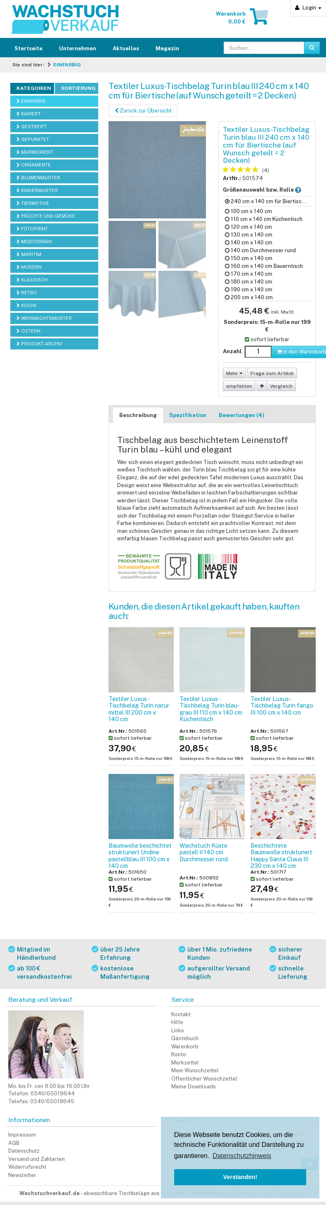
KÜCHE (27, 305)
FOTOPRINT (32, 228)
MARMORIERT (35, 152)
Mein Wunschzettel (195, 1070)
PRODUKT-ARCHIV (39, 343)
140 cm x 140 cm (248, 242)
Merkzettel (185, 1063)
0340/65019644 (53, 1093)
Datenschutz (24, 1151)
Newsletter (22, 1175)
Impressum (22, 1135)
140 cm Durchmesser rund (260, 250)
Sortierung (78, 88)
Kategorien (34, 88)
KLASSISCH (32, 279)
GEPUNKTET (33, 139)
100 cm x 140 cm (248, 211)
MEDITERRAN (34, 241)
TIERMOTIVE (33, 203)
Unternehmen (77, 48)
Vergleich (281, 386)
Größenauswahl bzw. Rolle (267, 189)
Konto (178, 1054)
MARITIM (29, 254)
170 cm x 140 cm (248, 274)
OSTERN (28, 330)
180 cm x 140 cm (248, 282)
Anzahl (232, 351)
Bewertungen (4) (242, 415)
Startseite (28, 48)
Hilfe (177, 1022)
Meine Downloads (193, 1086)
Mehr (234, 373)
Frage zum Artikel (272, 373)
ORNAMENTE (34, 164)
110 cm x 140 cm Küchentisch (263, 219)
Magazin (167, 48)
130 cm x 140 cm (248, 235)
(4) (265, 170)
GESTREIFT (32, 126)
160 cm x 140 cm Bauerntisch (264, 266)
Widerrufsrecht (27, 1167)
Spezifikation (187, 415)
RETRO (27, 292)
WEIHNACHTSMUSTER (44, 318)
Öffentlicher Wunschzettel (204, 1079)
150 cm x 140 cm (248, 258)
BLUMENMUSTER (38, 177)
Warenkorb (184, 1046)
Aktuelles (126, 48)
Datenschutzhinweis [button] (242, 1155)
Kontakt (181, 1014)
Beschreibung (138, 415)
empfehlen (239, 386)
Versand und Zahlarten (36, 1159)
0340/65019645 (52, 1101)
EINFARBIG (67, 65)
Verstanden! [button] (240, 1177)
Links (177, 1030)
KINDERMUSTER (37, 190)
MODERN (29, 267)
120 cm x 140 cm (248, 227)
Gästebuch (184, 1038)
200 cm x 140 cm (249, 297)
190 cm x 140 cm (248, 289)
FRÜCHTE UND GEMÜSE (46, 215)
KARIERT (29, 113)
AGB (13, 1143)
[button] (298, 190)
